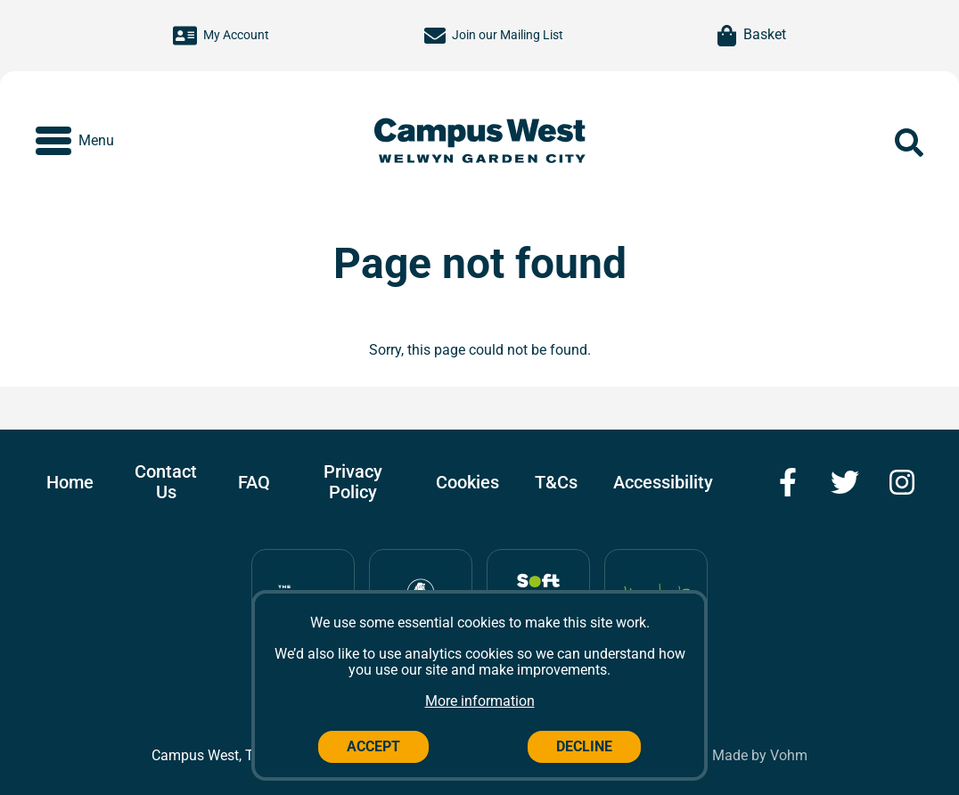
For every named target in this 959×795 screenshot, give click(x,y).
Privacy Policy (353, 482)
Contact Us (166, 482)
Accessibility (663, 482)
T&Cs (556, 482)
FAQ (254, 482)
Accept (373, 746)
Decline (584, 746)
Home (70, 482)
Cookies (467, 482)
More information (480, 701)
